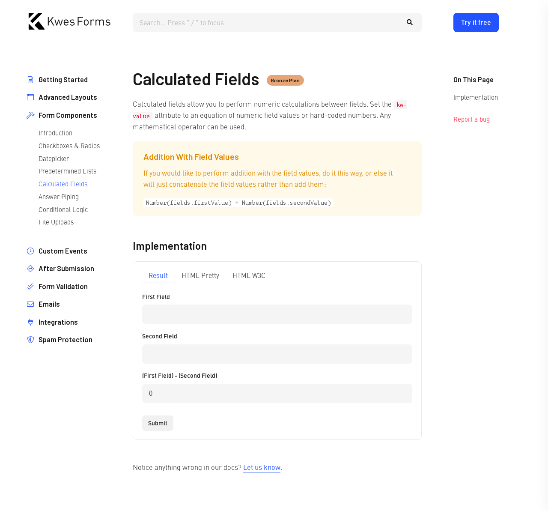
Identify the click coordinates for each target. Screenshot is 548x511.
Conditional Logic (63, 209)
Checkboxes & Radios (69, 145)
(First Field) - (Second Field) (179, 375)
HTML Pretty (200, 275)
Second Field (159, 336)
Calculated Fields (63, 183)
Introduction (55, 132)
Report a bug (471, 118)
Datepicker (54, 158)
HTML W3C (248, 275)
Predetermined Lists (67, 170)
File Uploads (56, 221)
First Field (156, 296)
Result (158, 275)
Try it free (476, 22)
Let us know (261, 467)
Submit (157, 422)
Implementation (475, 97)
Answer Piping (59, 196)
